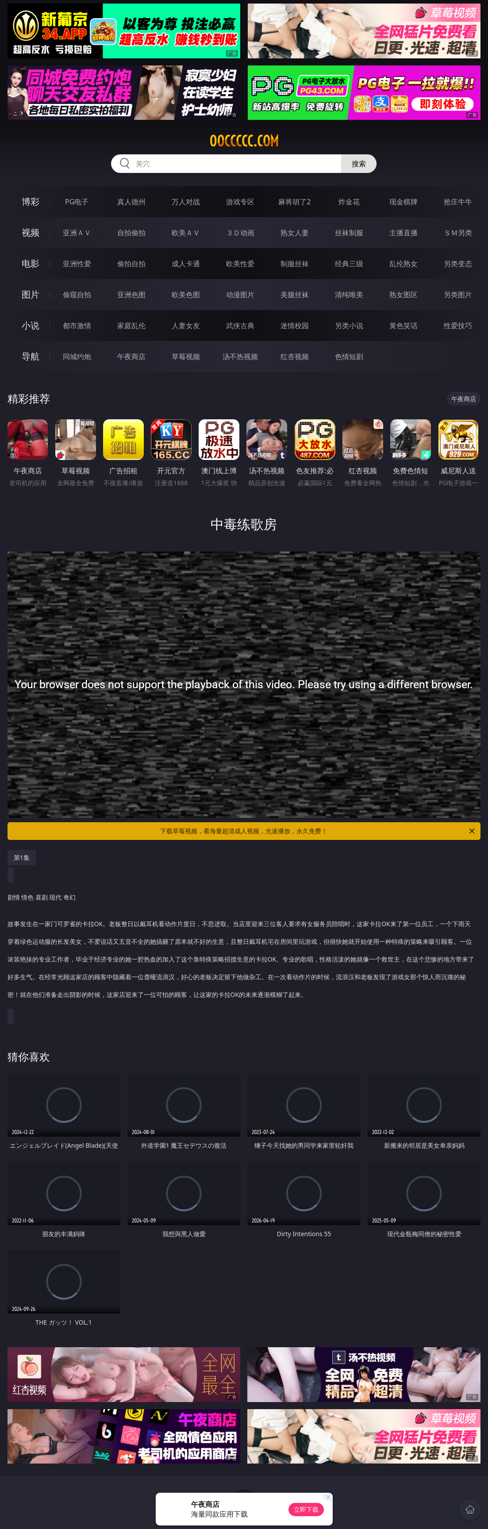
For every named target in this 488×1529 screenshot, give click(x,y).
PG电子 (76, 202)
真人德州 (131, 202)
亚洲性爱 (77, 263)
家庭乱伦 (131, 325)
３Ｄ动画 (240, 233)
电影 (30, 263)
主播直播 (403, 233)
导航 (30, 356)
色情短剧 (349, 356)
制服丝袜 (295, 263)
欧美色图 (186, 294)
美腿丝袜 (295, 294)
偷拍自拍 (131, 263)
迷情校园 (295, 325)
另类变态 (458, 263)
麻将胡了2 (294, 202)
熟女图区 (403, 294)
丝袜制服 (349, 233)
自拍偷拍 (131, 233)
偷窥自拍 (77, 294)
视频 (30, 232)
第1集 (22, 857)
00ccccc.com (244, 141)
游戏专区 (240, 202)
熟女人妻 (295, 233)
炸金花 (349, 202)
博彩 (30, 201)
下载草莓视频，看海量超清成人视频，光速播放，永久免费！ (318, 831)
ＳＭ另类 (458, 233)
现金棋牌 (403, 202)
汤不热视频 (240, 356)
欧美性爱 (240, 263)
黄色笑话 (403, 325)
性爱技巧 (458, 325)
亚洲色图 (131, 294)
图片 (30, 294)
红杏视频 (295, 356)
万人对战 (186, 202)
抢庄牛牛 (458, 202)
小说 (30, 325)
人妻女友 (186, 325)
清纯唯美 (349, 294)
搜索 (359, 164)
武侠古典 (240, 325)
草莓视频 (186, 356)
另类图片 (458, 294)
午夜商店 (131, 356)
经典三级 (349, 263)
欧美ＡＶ (186, 233)
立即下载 (306, 1509)
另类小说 (349, 325)
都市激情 (77, 325)
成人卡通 (186, 263)
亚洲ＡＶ (77, 233)
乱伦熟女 (403, 263)
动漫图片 (240, 294)
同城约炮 (77, 356)
